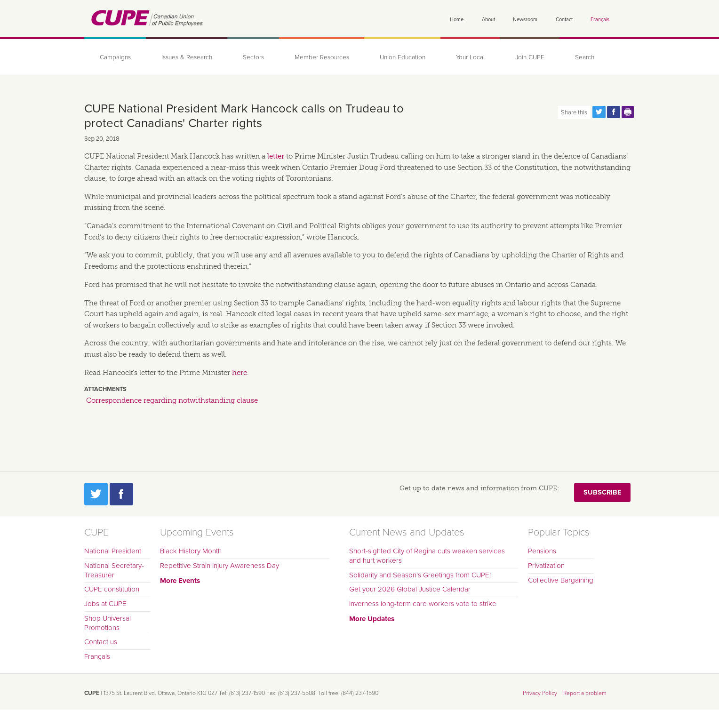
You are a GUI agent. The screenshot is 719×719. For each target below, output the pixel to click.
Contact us (100, 642)
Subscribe (602, 492)
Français (600, 19)
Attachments (105, 389)
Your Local (470, 57)
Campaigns (115, 57)
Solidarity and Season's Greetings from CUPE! (420, 575)
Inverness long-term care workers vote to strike (422, 603)
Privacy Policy (540, 693)
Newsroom (525, 19)
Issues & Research (186, 57)
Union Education (402, 57)
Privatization (546, 565)
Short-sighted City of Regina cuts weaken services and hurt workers (427, 556)
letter (275, 156)
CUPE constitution (111, 589)
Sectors (253, 57)
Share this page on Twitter (599, 112)
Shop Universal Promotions (107, 623)
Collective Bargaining (560, 580)
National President (112, 551)
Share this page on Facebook (613, 112)
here (239, 372)
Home (456, 19)
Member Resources (322, 57)
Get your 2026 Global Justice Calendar (410, 589)
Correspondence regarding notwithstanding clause (172, 400)
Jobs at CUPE (105, 603)
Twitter (96, 494)
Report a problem (585, 693)
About (488, 19)
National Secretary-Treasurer (114, 570)
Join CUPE (529, 57)
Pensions (542, 551)
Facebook (121, 494)
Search (584, 57)
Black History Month (191, 551)
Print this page (628, 112)
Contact (564, 19)
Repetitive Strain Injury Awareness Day (219, 565)
